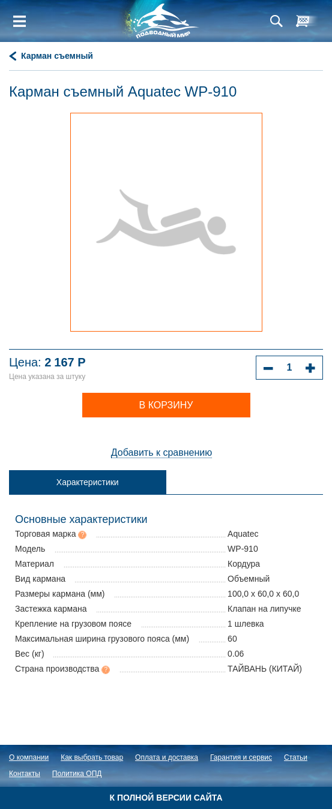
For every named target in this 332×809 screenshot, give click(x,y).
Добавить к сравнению (161, 452)
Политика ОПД (77, 773)
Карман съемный (57, 56)
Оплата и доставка (166, 757)
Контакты (24, 773)
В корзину (166, 405)
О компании (29, 757)
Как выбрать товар (92, 757)
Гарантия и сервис (241, 757)
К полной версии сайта (165, 797)
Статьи (295, 757)
